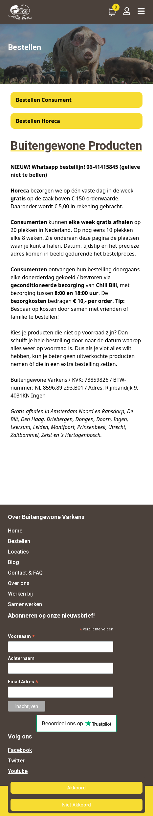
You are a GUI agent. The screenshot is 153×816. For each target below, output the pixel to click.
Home (15, 531)
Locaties (18, 552)
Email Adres (23, 682)
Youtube (18, 771)
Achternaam (21, 658)
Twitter (16, 761)
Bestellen (19, 541)
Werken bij (20, 594)
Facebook (20, 750)
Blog (13, 562)
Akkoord (76, 787)
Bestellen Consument (44, 99)
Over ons (19, 583)
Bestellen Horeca (38, 121)
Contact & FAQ (25, 573)
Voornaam (21, 636)
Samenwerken (25, 604)
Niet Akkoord (76, 805)
